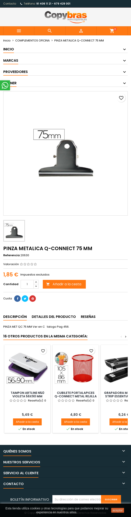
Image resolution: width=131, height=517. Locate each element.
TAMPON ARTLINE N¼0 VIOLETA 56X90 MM (27, 394)
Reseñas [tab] (88, 316)
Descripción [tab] (15, 316)
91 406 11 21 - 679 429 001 (53, 3)
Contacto (9, 3)
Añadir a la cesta (63, 284)
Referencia (11, 255)
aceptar (118, 510)
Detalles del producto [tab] (54, 316)
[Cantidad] (27, 284)
